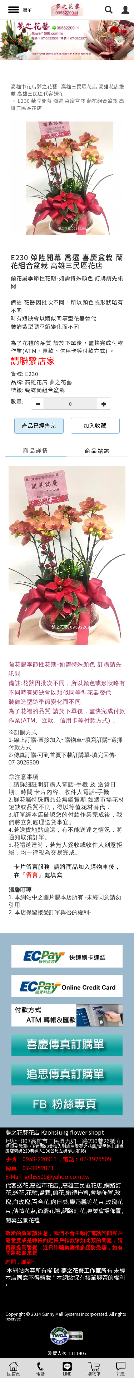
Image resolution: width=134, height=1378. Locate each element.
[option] (67, 39)
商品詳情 (36, 450)
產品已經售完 (39, 425)
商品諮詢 (97, 450)
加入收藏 (95, 425)
